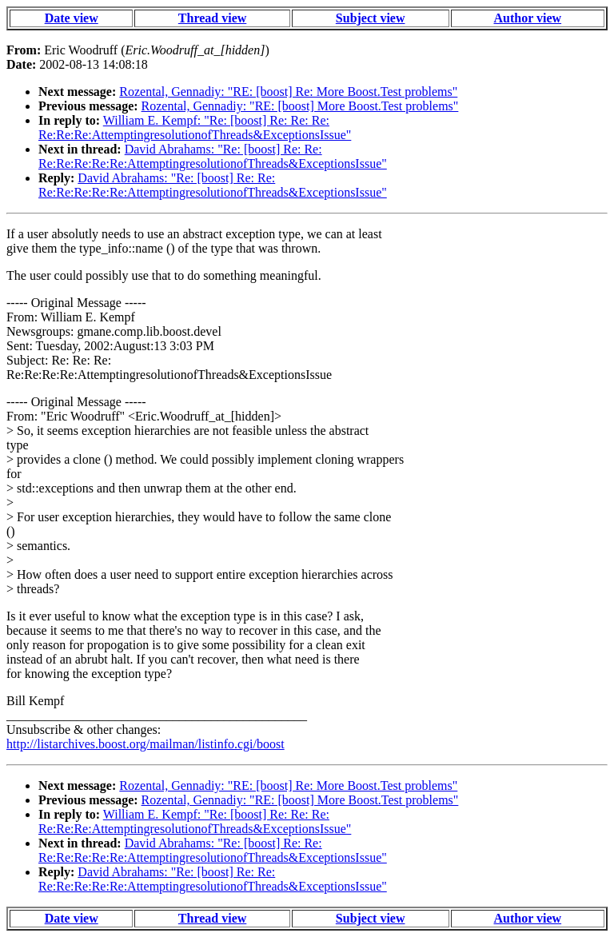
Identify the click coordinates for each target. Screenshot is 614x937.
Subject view (370, 18)
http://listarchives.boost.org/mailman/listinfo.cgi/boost (145, 744)
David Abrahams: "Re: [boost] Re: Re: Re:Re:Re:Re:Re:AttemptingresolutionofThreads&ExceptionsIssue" (212, 156)
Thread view (212, 18)
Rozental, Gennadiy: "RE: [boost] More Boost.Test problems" (300, 106)
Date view (71, 18)
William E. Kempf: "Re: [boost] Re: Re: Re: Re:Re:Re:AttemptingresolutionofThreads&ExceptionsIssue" (194, 128)
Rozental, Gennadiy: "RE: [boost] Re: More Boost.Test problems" (288, 91)
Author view (528, 18)
